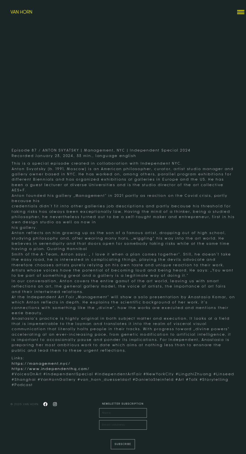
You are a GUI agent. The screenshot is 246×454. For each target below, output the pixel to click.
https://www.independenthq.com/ (51, 369)
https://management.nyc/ (41, 363)
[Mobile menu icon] (240, 12)
